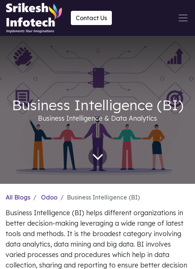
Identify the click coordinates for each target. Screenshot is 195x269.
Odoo (49, 197)
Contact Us (91, 18)
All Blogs (18, 197)
